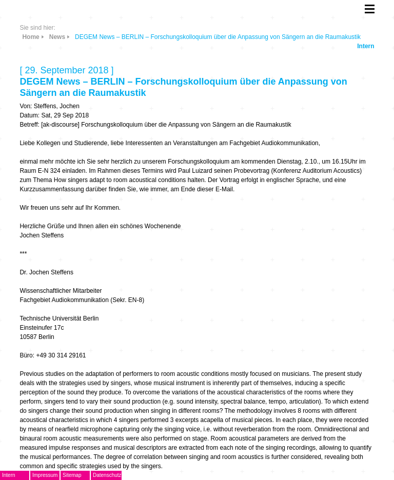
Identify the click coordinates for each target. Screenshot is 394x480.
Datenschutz (107, 475)
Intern (365, 46)
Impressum (44, 475)
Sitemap (72, 475)
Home (30, 37)
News (57, 37)
